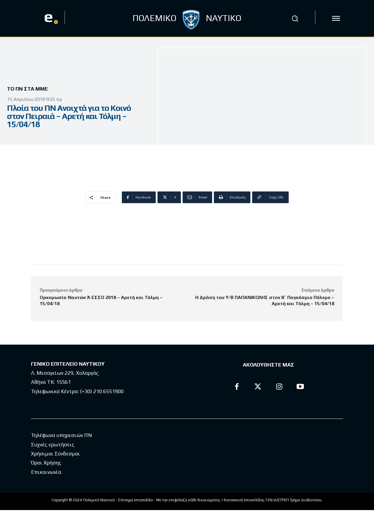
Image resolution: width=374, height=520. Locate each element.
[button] (295, 18)
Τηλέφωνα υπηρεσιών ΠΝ (61, 445)
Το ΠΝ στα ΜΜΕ (29, 89)
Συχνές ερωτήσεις (53, 454)
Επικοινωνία (46, 482)
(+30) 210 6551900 (102, 391)
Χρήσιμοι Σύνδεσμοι (55, 463)
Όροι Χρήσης (46, 472)
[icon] (336, 18)
